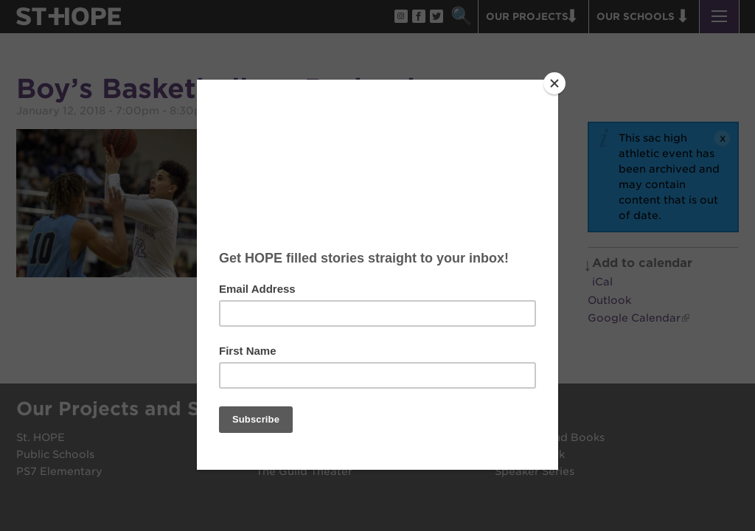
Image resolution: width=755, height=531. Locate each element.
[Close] (554, 83)
